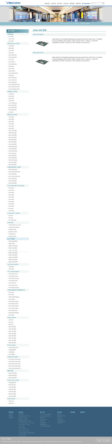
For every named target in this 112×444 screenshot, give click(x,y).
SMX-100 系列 (12, 340)
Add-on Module (11, 317)
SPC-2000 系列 (13, 162)
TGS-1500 (11, 50)
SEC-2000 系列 (13, 181)
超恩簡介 (11, 414)
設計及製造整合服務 (45, 426)
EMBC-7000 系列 (13, 245)
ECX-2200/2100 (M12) (14, 171)
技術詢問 (59, 417)
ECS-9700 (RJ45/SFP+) (15, 366)
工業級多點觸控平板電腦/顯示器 (16, 290)
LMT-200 (11, 320)
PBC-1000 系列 (13, 135)
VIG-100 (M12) (12, 153)
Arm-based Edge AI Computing (15, 185)
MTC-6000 (11, 315)
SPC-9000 (11, 123)
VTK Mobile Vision (13, 276)
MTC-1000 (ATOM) (13, 308)
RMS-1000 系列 (13, 377)
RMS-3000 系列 (13, 375)
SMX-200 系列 (12, 335)
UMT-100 (11, 322)
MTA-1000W (12, 299)
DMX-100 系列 (12, 331)
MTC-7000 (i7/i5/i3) (13, 306)
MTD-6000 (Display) (14, 312)
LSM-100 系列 (12, 389)
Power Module (11, 398)
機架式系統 (10, 370)
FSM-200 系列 (12, 391)
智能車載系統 (43, 424)
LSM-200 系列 (12, 387)
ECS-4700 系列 (13, 130)
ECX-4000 (11, 96)
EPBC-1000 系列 (13, 248)
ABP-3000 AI (12, 71)
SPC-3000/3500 (13, 157)
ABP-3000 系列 (12, 139)
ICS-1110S (11, 38)
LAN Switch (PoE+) (13, 347)
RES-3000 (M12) (13, 146)
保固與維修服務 (61, 421)
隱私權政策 (60, 422)
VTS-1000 (11, 269)
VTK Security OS (13, 285)
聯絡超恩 (78, 3)
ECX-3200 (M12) (13, 169)
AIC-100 (11, 218)
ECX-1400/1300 (13, 178)
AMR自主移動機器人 (45, 416)
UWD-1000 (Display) (14, 297)
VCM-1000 (11, 100)
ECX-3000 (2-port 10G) (14, 359)
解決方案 (59, 3)
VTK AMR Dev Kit (13, 274)
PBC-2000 (11, 121)
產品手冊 (59, 414)
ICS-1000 (11, 41)
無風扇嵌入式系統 (12, 91)
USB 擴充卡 (12, 352)
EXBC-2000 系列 (13, 250)
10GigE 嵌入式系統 (12, 357)
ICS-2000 (11, 36)
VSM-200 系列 (12, 396)
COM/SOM (10, 222)
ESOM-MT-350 (12, 236)
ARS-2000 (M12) (13, 151)
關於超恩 (47, 3)
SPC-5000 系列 (13, 144)
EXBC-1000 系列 (13, 255)
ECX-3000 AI (12, 61)
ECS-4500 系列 (13, 155)
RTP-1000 (11, 294)
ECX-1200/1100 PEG (14, 86)
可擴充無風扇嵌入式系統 (14, 167)
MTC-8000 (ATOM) (13, 303)
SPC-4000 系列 (13, 148)
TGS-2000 (11, 46)
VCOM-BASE (12, 234)
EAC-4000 (11, 201)
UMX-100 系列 (12, 338)
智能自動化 (43, 422)
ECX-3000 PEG (13, 55)
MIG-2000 (11, 75)
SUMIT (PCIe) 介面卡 (13, 380)
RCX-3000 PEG (13, 57)
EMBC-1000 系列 (13, 261)
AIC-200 (11, 215)
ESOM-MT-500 (12, 229)
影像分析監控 (43, 419)
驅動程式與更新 (61, 416)
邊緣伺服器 (10, 34)
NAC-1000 (11, 192)
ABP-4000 (11, 128)
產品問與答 (60, 419)
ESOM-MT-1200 (13, 231)
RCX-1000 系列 (13, 174)
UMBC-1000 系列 (13, 257)
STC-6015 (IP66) (13, 310)
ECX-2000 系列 (13, 105)
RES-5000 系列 (13, 133)
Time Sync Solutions (12, 264)
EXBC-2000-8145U (38, 52)
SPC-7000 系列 (13, 137)
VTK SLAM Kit (12, 283)
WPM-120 (11, 401)
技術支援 (66, 3)
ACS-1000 (11, 188)
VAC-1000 (11, 210)
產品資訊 (53, 3)
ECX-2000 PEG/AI (13, 73)
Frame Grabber (11, 345)
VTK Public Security (14, 278)
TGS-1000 (11, 126)
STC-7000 (11, 292)
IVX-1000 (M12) (13, 64)
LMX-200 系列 (12, 342)
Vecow (13, 3)
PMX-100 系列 (12, 333)
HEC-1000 (11, 98)
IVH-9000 (11, 112)
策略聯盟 (72, 3)
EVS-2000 (11, 66)
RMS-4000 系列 (13, 373)
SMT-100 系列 (12, 326)
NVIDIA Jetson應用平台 (46, 414)
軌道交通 (42, 421)
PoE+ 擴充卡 (12, 354)
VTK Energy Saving (14, 287)
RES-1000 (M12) (13, 160)
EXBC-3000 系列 (13, 241)
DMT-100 (11, 324)
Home (61, 23)
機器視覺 (42, 417)
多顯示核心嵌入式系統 (13, 43)
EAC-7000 (11, 190)
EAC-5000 (11, 199)
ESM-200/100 (12, 385)
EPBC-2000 (12, 243)
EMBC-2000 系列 (13, 259)
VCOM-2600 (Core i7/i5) (15, 225)
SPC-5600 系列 (13, 109)
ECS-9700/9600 (13, 183)
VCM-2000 (11, 94)
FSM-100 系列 (12, 394)
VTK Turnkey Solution (13, 271)
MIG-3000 (11, 48)
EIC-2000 (11, 208)
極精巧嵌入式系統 (12, 114)
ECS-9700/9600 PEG (14, 89)
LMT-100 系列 (12, 329)
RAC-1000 (11, 194)
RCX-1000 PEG (13, 80)
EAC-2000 (11, 206)
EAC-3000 (11, 204)
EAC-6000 (11, 197)
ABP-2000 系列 (12, 164)
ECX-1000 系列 (13, 107)
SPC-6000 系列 (13, 142)
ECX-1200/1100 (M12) (14, 176)
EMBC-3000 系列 (13, 252)
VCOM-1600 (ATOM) (14, 227)
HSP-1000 (11, 266)
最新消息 (11, 416)
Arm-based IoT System (13, 213)
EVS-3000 (11, 52)
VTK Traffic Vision (13, 280)
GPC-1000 (11, 68)
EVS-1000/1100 (13, 82)
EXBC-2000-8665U (38, 34)
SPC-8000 (11, 119)
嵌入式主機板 (75, 23)
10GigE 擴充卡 (12, 349)
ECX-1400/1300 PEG (14, 84)
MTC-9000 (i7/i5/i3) (13, 301)
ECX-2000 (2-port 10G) (14, 361)
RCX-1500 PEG (13, 77)
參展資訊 (11, 417)
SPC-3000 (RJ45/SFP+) (15, 368)
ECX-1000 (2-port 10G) (14, 363)
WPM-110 (11, 403)
